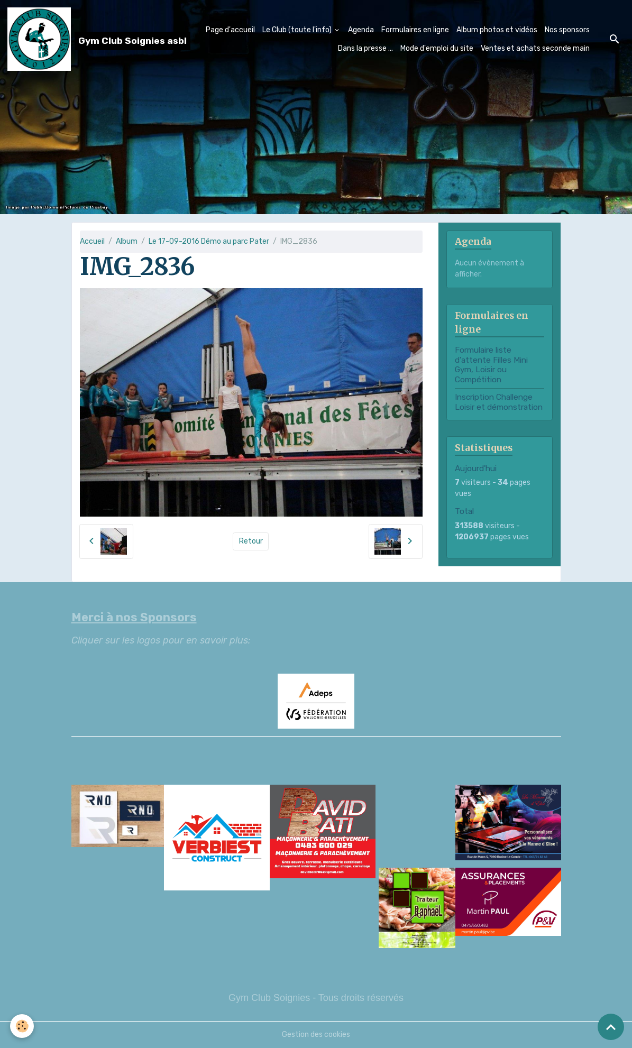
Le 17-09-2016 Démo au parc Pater (209, 241)
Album (127, 241)
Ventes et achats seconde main (535, 48)
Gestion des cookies (316, 1034)
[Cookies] (22, 1026)
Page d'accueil (230, 29)
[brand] (71, 39)
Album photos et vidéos (496, 29)
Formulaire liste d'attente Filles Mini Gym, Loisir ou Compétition (491, 364)
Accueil (92, 241)
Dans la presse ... (365, 48)
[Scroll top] (611, 1027)
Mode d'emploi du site (436, 48)
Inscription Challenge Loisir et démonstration (499, 401)
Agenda (361, 29)
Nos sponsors (567, 29)
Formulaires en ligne (415, 29)
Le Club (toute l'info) (297, 29)
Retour (251, 541)
